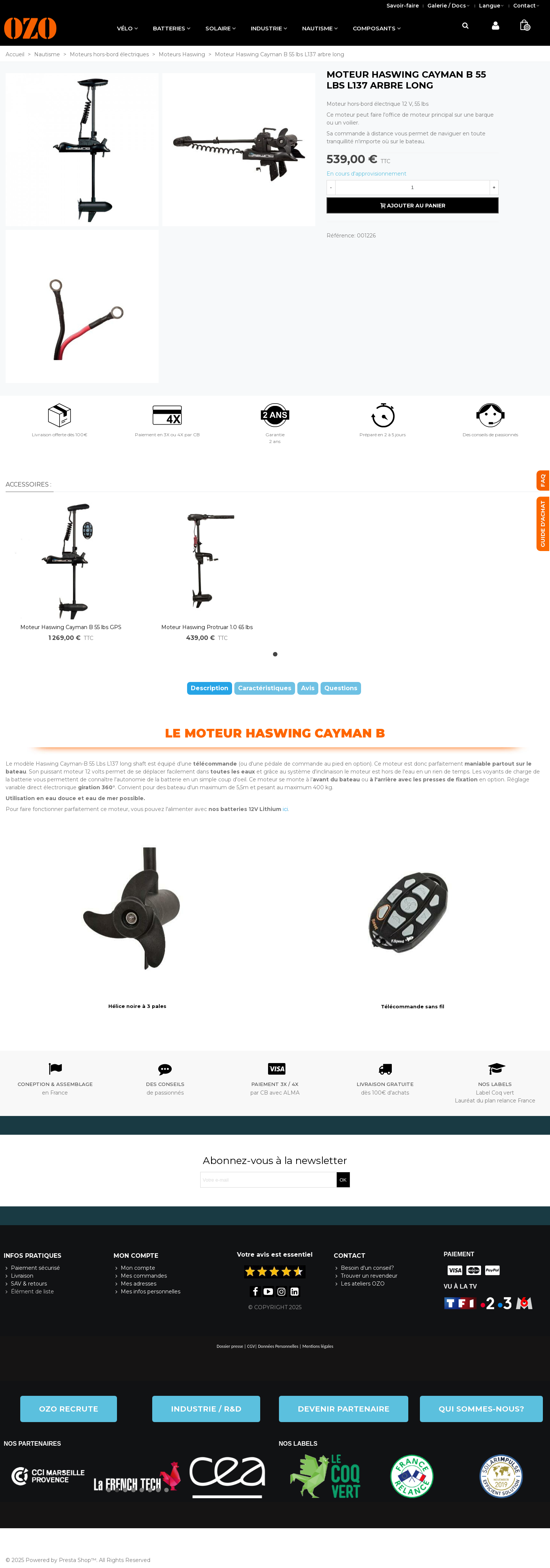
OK (343, 1180)
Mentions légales (318, 1346)
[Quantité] (412, 187)
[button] (275, 654)
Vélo (125, 28)
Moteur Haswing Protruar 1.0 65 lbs (207, 627)
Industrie (266, 28)
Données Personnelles (278, 1346)
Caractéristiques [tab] (264, 688)
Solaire (218, 28)
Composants (374, 28)
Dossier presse (230, 1346)
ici (285, 809)
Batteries (169, 28)
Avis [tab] (308, 688)
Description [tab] (209, 688)
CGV (251, 1346)
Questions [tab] (340, 688)
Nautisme (317, 28)
